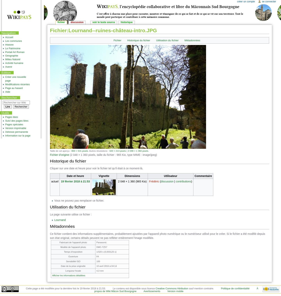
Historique (126, 22)
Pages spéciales (14, 124)
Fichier (117, 40)
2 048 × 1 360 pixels (138, 151)
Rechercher (9, 97)
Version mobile (175, 291)
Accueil (9, 37)
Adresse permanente (16, 132)
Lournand (60, 220)
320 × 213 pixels (117, 151)
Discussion (77, 22)
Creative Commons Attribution (172, 288)
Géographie (11, 55)
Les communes (13, 41)
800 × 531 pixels (79, 151)
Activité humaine (14, 63)
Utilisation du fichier (167, 40)
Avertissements (151, 291)
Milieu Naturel (12, 59)
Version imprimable (15, 128)
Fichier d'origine (59, 154)
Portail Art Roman (15, 52)
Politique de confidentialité (235, 288)
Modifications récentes (17, 84)
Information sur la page (17, 135)
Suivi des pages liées (16, 120)
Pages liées (11, 117)
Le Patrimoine (12, 48)
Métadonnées (192, 40)
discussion (167, 181)
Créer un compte (246, 1)
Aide (7, 92)
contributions (183, 181)
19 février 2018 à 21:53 (75, 181)
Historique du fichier (138, 40)
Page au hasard (14, 88)
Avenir (8, 66)
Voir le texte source (103, 22)
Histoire (9, 44)
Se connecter (269, 1)
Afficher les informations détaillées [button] (68, 275)
